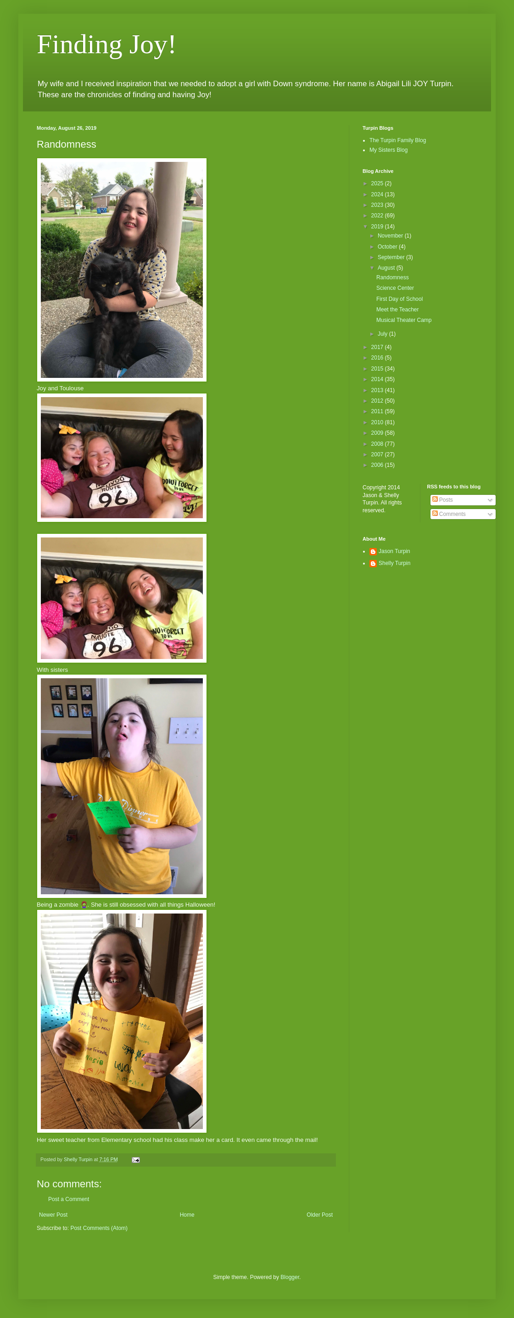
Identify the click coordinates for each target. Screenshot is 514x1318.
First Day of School (399, 299)
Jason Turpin (394, 551)
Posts (442, 500)
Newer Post (53, 1215)
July (383, 334)
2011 (378, 411)
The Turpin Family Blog (397, 140)
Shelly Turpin (394, 563)
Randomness (392, 277)
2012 (378, 401)
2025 (378, 183)
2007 (378, 454)
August (387, 268)
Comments (449, 514)
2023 (378, 205)
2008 (378, 444)
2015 (378, 368)
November (391, 236)
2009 (378, 433)
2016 (378, 357)
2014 (378, 379)
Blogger (289, 1277)
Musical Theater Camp (404, 320)
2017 (378, 347)
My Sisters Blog (388, 150)
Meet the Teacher (397, 309)
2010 (378, 422)
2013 (378, 390)
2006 (378, 465)
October (388, 247)
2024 (378, 194)
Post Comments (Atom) (99, 1228)
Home (187, 1215)
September (392, 257)
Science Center (395, 288)
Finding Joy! (107, 44)
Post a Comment (68, 1199)
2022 (378, 215)
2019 (378, 226)
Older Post (320, 1215)
